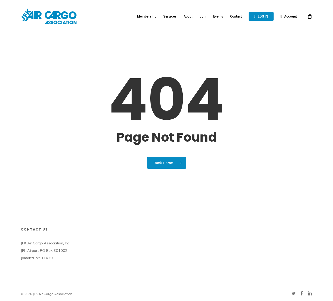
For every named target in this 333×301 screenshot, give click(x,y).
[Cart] (309, 16)
